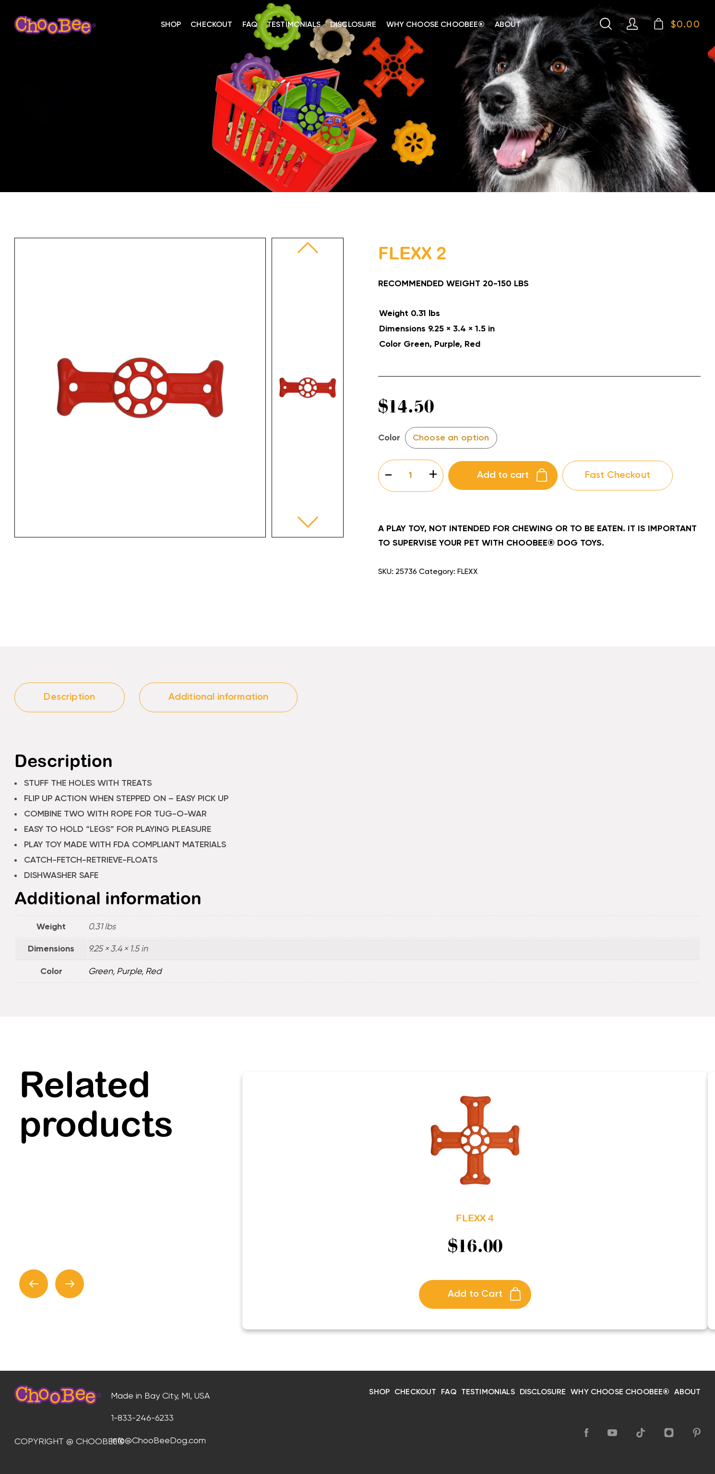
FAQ (249, 25)
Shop (171, 25)
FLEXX (467, 572)
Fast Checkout (617, 475)
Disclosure (353, 25)
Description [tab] (69, 697)
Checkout (211, 25)
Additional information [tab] (218, 697)
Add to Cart (475, 1294)
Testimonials (294, 25)
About (508, 25)
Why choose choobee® (435, 25)
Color (389, 438)
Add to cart (503, 475)
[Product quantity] (410, 475)
